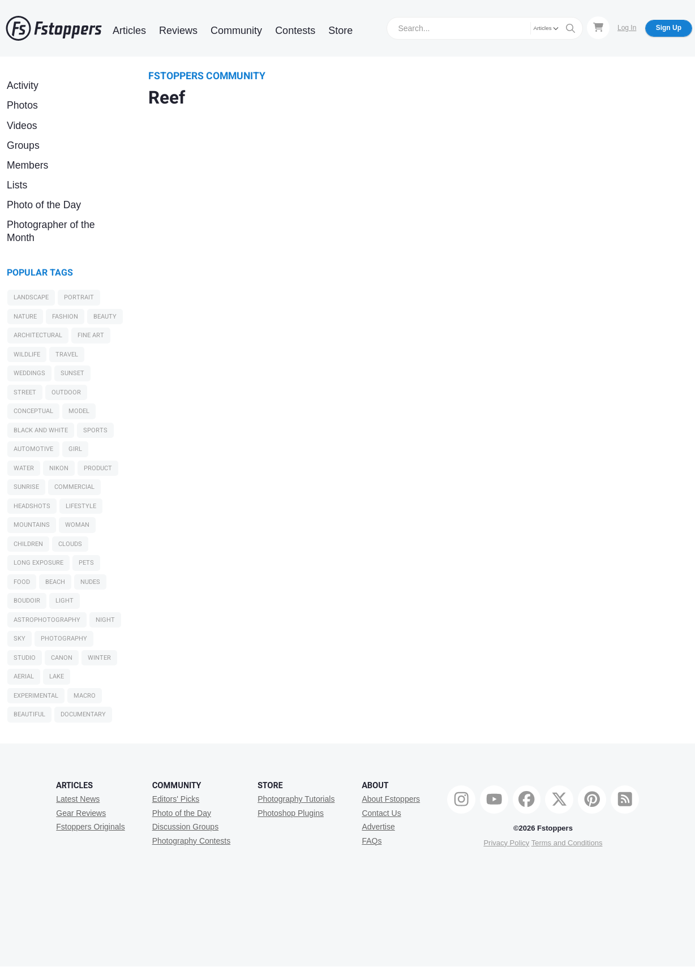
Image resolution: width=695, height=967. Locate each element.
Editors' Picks (176, 798)
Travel (66, 354)
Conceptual (33, 411)
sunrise (26, 487)
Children (28, 544)
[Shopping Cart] (598, 27)
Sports (95, 430)
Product (98, 468)
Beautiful (29, 714)
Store (340, 30)
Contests (295, 30)
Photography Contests (191, 840)
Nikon (58, 468)
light (64, 600)
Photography (64, 638)
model (78, 411)
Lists (17, 185)
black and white (41, 430)
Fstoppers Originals (90, 826)
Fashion (65, 316)
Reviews (178, 30)
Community (236, 30)
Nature (25, 316)
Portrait (79, 297)
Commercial (74, 487)
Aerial (24, 676)
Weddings (29, 373)
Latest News (78, 798)
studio (25, 658)
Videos (22, 125)
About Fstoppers (391, 798)
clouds (70, 544)
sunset (72, 373)
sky (19, 638)
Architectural (38, 335)
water (24, 468)
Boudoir (27, 600)
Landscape (31, 297)
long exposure (38, 563)
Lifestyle (81, 506)
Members (27, 165)
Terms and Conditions (567, 843)
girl (75, 449)
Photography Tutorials (296, 798)
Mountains (32, 525)
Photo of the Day (44, 204)
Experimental (36, 695)
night (105, 620)
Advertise (378, 826)
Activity (22, 85)
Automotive (33, 449)
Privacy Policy (506, 843)
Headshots (32, 506)
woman (77, 525)
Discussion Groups (185, 826)
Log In (626, 28)
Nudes (90, 582)
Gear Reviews (81, 813)
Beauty (105, 316)
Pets (86, 563)
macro (85, 695)
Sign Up (668, 28)
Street (25, 392)
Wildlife (27, 354)
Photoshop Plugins (291, 813)
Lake (56, 676)
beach (55, 582)
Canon (61, 658)
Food (22, 582)
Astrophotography (47, 620)
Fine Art (91, 335)
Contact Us (381, 813)
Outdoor (66, 392)
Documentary (83, 714)
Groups (23, 145)
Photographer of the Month (51, 231)
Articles (129, 30)
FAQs (371, 840)
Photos (22, 105)
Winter (99, 658)
